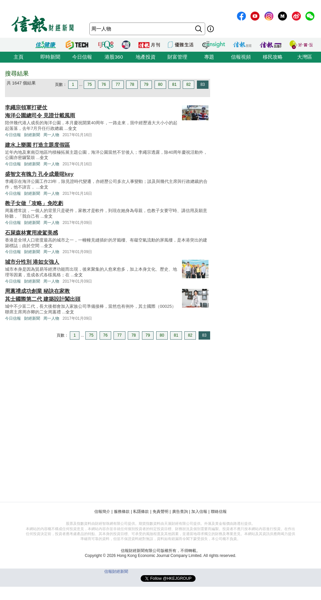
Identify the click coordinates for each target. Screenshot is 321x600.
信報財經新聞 (116, 571)
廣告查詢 (180, 511)
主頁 (18, 57)
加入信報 (199, 511)
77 (117, 84)
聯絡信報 (219, 511)
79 (146, 84)
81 (174, 84)
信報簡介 (102, 511)
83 (203, 84)
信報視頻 (241, 57)
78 (132, 84)
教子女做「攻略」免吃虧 (34, 203)
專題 (209, 57)
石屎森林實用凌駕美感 (31, 233)
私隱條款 (141, 511)
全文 (72, 128)
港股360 (114, 57)
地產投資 (146, 57)
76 (104, 84)
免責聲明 (160, 511)
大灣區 (304, 57)
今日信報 (82, 57)
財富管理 (177, 57)
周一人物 (51, 135)
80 (160, 84)
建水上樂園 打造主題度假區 (37, 145)
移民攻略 (273, 57)
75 (89, 84)
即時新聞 (50, 57)
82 (188, 84)
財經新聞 (32, 135)
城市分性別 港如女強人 (32, 262)
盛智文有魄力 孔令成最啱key (39, 174)
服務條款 (122, 511)
